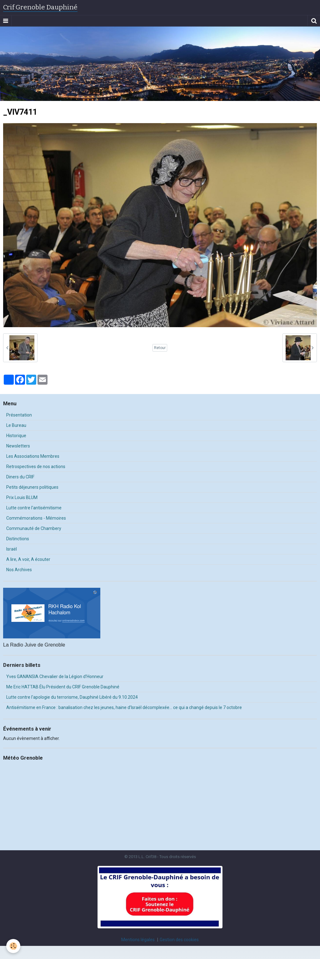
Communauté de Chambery (33, 528)
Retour (160, 348)
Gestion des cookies (179, 939)
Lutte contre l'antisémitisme (34, 507)
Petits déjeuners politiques (32, 487)
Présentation (19, 414)
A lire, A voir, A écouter (28, 559)
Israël (11, 549)
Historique (16, 435)
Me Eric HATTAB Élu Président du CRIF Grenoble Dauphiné (62, 686)
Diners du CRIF (20, 476)
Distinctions (17, 538)
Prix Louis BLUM (22, 497)
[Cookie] (13, 946)
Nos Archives (19, 569)
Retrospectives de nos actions (35, 466)
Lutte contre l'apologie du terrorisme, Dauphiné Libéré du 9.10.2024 (72, 697)
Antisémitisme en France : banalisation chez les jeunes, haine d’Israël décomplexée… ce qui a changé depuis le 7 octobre (124, 707)
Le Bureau (16, 425)
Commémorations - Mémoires (36, 518)
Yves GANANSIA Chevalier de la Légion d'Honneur (54, 676)
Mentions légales (138, 939)
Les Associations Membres (32, 456)
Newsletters (18, 445)
